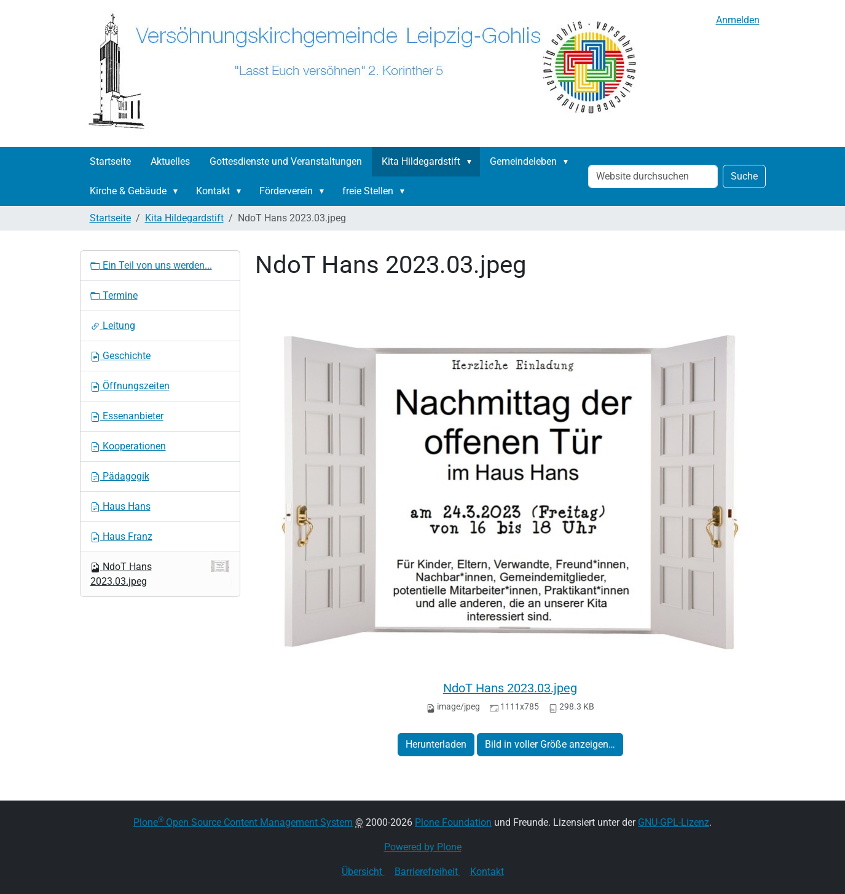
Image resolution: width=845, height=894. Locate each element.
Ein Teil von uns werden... (151, 265)
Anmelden (738, 20)
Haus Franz (121, 536)
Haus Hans (120, 506)
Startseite (110, 161)
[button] (472, 161)
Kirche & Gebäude (128, 191)
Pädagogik (119, 476)
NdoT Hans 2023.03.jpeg (510, 688)
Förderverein (286, 191)
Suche (744, 176)
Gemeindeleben (523, 161)
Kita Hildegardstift (421, 161)
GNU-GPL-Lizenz (673, 822)
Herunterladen (436, 744)
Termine (114, 295)
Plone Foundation (453, 822)
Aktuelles (170, 161)
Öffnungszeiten (130, 386)
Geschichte (120, 356)
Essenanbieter (126, 416)
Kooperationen (128, 446)
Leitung (112, 325)
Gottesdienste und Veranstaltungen (286, 161)
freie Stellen (367, 191)
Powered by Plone (423, 847)
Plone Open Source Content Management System (243, 822)
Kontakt (213, 191)
